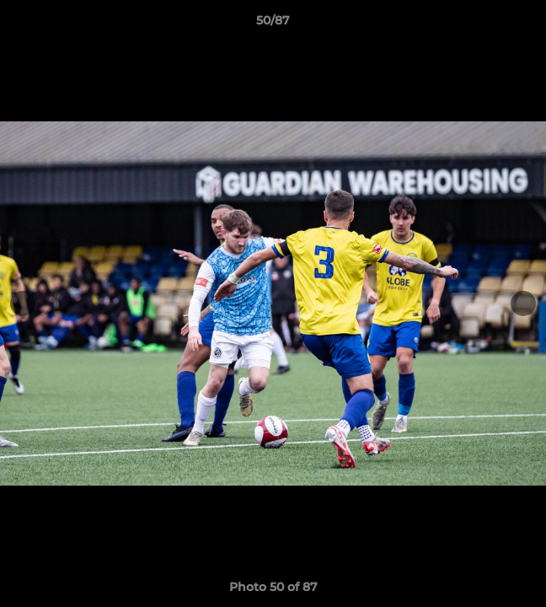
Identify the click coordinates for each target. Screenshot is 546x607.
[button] (526, 24)
